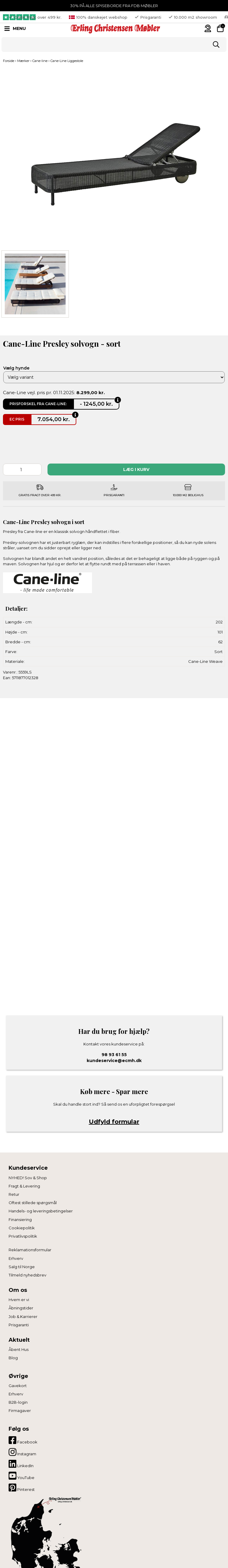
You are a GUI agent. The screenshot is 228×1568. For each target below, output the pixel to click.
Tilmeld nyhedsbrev (27, 1275)
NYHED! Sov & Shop (28, 1177)
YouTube (21, 1475)
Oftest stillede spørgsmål (33, 1202)
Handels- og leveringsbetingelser (41, 1211)
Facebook (23, 1440)
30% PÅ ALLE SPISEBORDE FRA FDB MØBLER (114, 5)
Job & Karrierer (23, 1316)
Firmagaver (20, 1410)
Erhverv (16, 1258)
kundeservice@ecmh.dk (114, 1060)
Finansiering (20, 1219)
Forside (8, 61)
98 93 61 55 (114, 1054)
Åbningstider (21, 1308)
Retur (14, 1194)
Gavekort (18, 1385)
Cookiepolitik (22, 1227)
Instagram (22, 1452)
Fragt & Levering (24, 1186)
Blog (13, 1357)
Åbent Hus (18, 1349)
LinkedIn (21, 1463)
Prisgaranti (19, 1324)
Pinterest (22, 1487)
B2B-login (18, 1402)
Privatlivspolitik (23, 1236)
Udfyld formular (114, 1121)
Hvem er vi (19, 1299)
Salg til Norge (22, 1266)
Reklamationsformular (30, 1249)
